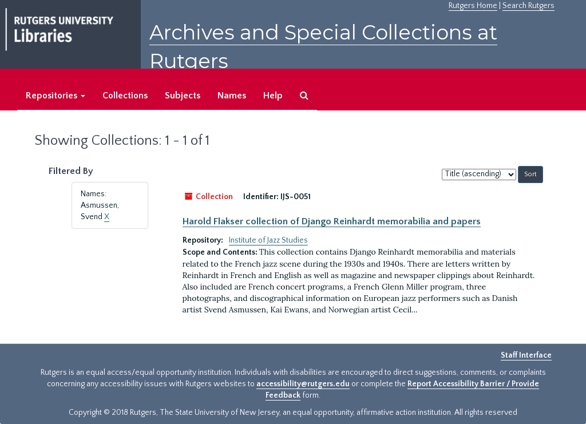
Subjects (182, 95)
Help (273, 95)
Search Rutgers (528, 5)
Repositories (55, 95)
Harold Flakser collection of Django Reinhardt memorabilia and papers (332, 221)
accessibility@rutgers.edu (303, 384)
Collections (125, 95)
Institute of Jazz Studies (268, 240)
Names (231, 95)
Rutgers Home (473, 5)
